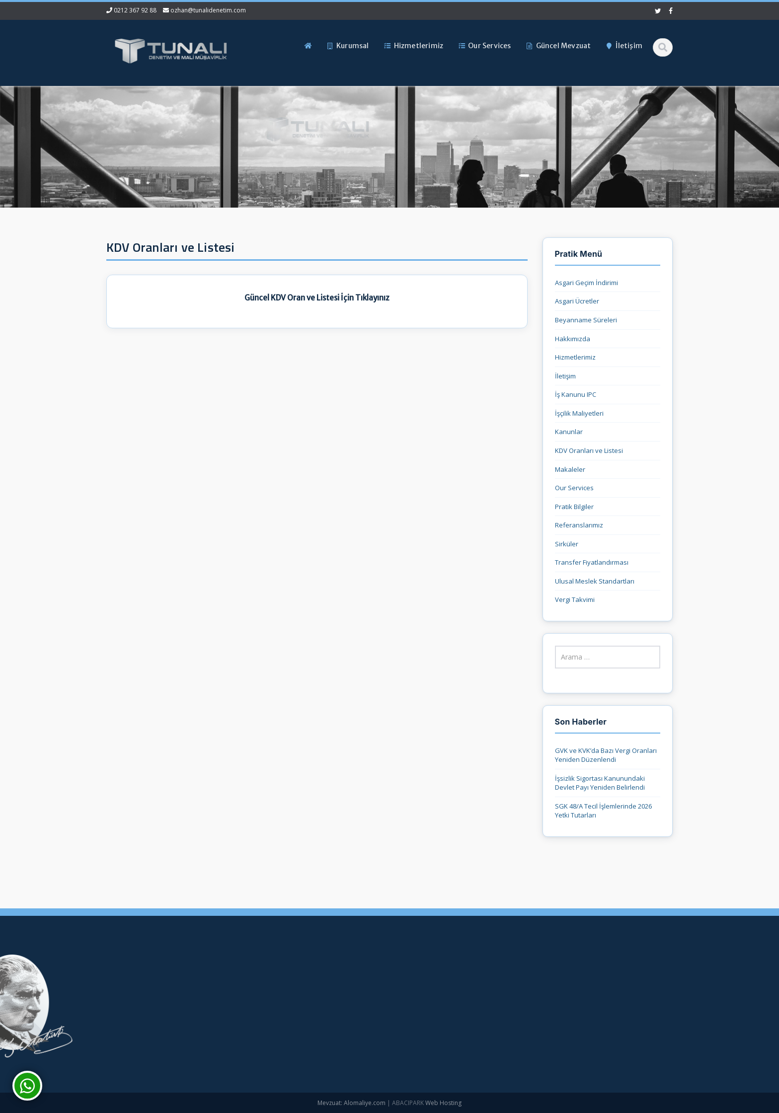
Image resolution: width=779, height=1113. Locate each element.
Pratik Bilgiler (574, 506)
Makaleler (570, 469)
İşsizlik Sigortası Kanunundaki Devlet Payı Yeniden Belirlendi (600, 783)
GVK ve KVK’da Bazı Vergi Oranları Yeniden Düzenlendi (606, 755)
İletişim (565, 375)
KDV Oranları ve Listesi (589, 450)
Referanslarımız (579, 524)
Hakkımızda (572, 338)
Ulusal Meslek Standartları (594, 581)
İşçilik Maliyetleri (579, 413)
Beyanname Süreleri (586, 319)
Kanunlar (569, 431)
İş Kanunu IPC (575, 394)
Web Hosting (443, 1103)
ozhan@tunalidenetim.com (208, 10)
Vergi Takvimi (575, 599)
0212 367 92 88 (135, 10)
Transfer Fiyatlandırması (591, 562)
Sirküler (566, 543)
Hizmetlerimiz (575, 357)
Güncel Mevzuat (261, 1028)
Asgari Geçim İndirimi (586, 282)
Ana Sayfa (252, 978)
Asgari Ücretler (577, 301)
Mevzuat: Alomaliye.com (351, 1103)
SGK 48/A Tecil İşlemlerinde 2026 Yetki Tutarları (603, 811)
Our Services (574, 487)
